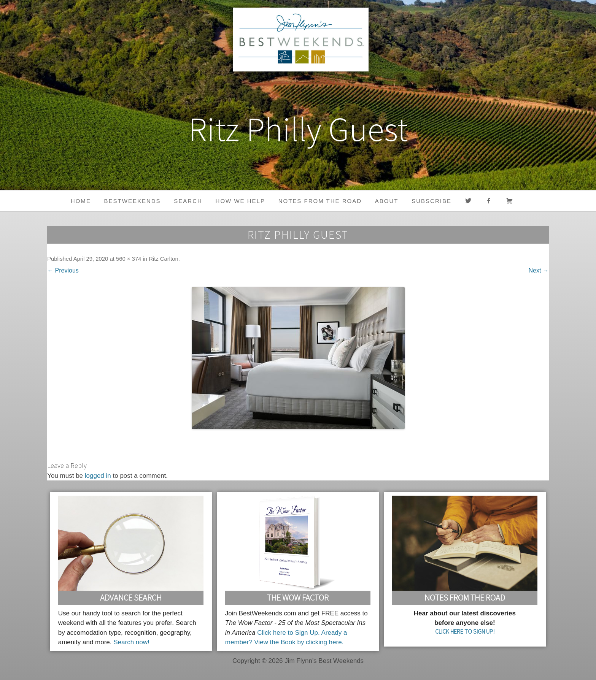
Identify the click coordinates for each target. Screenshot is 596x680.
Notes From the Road (464, 597)
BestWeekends (132, 201)
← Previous (63, 270)
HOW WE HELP (240, 201)
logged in (98, 475)
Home (81, 201)
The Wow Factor (298, 597)
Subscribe (431, 201)
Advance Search (131, 597)
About (387, 201)
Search (188, 201)
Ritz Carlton (163, 259)
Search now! (131, 642)
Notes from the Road (320, 201)
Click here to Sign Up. (288, 632)
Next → (539, 270)
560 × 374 (128, 259)
